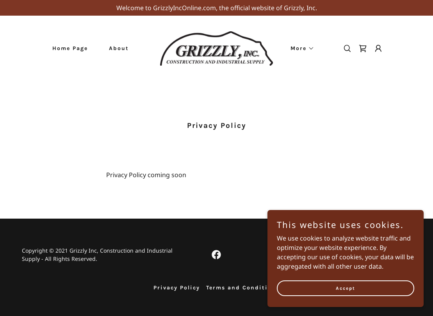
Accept (345, 299)
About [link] (119, 48)
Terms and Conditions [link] (243, 287)
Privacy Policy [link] (176, 287)
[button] (299, 48)
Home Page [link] (70, 48)
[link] (216, 47)
